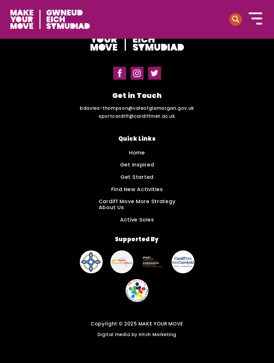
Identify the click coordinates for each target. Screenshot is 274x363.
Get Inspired (137, 165)
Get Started (137, 177)
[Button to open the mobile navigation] (256, 19)
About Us (111, 208)
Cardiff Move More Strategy (137, 202)
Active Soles (137, 220)
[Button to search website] (235, 19)
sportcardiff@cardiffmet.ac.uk (137, 116)
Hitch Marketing (157, 334)
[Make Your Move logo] (50, 19)
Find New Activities (137, 190)
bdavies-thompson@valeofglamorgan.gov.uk (137, 108)
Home (137, 153)
